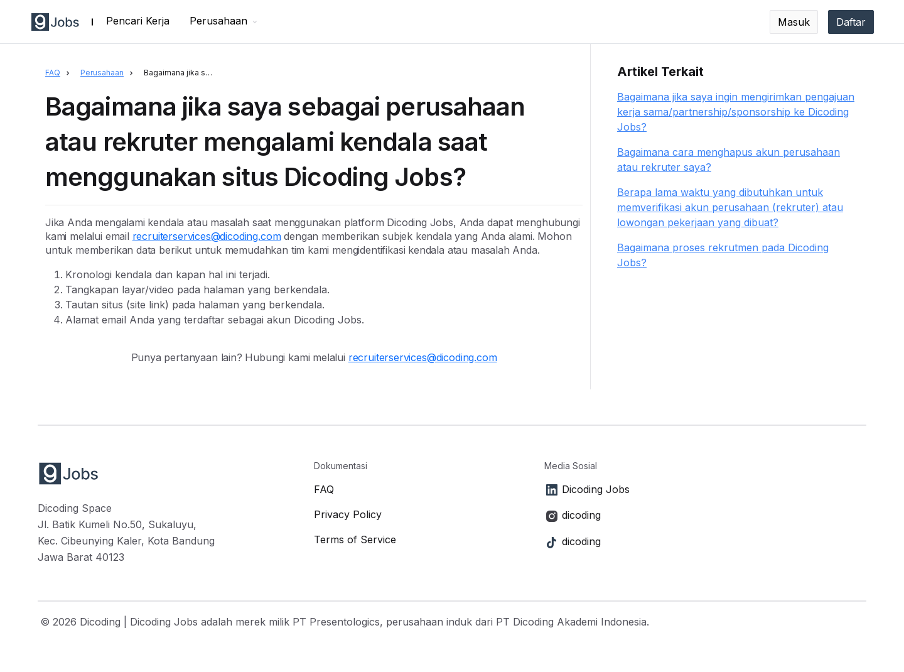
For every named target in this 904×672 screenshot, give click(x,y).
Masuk (794, 22)
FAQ (52, 72)
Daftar (851, 22)
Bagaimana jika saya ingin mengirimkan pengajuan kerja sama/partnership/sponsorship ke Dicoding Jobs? (735, 111)
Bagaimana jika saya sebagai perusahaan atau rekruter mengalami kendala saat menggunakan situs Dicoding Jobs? (183, 72)
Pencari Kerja (138, 20)
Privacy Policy (348, 514)
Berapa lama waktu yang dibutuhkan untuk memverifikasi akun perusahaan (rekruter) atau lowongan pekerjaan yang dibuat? (730, 207)
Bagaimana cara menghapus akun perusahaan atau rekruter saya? (728, 159)
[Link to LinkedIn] (705, 490)
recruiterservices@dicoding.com (206, 236)
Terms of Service (355, 539)
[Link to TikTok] (705, 542)
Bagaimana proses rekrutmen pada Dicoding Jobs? (723, 255)
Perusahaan (102, 72)
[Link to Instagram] (705, 515)
